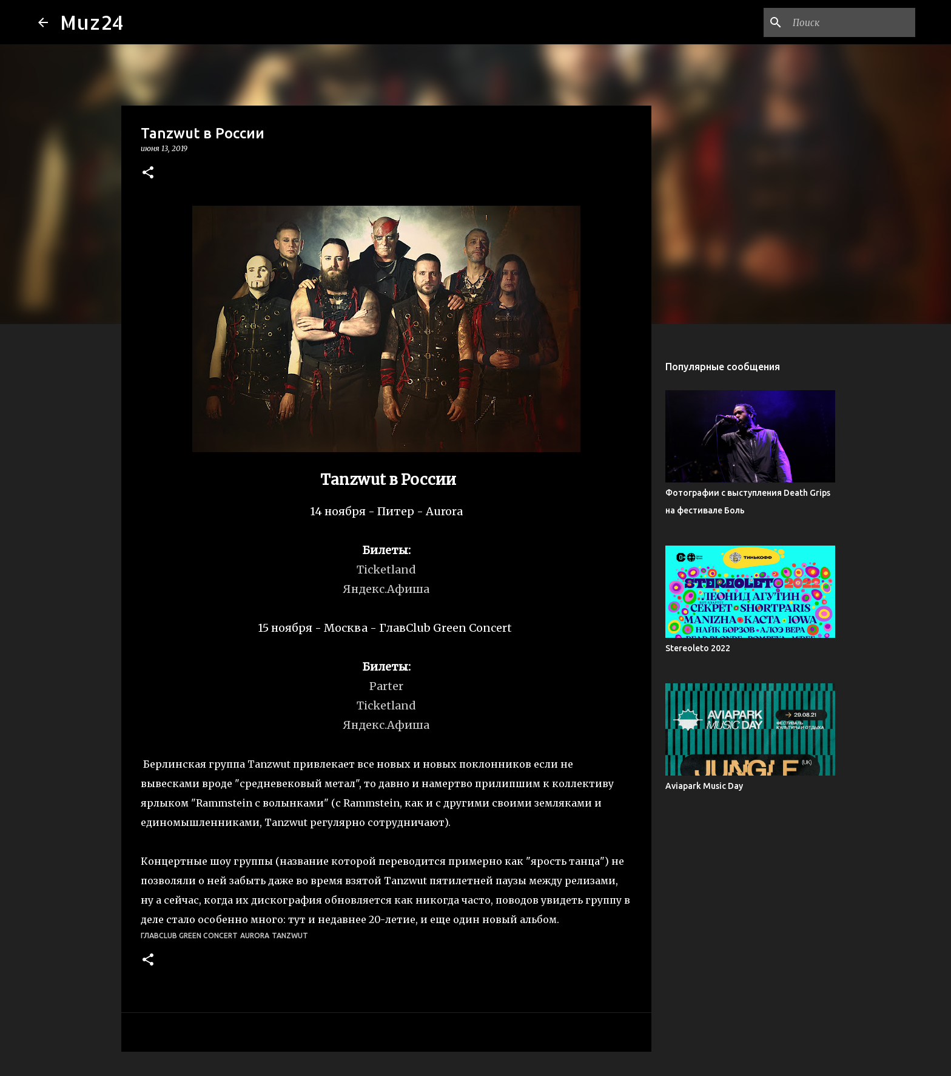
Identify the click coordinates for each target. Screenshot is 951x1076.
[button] (148, 173)
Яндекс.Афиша (386, 589)
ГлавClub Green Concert (189, 935)
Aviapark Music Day (704, 786)
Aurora (254, 935)
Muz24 (92, 22)
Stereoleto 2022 (697, 648)
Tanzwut (290, 935)
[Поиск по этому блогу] (851, 22)
